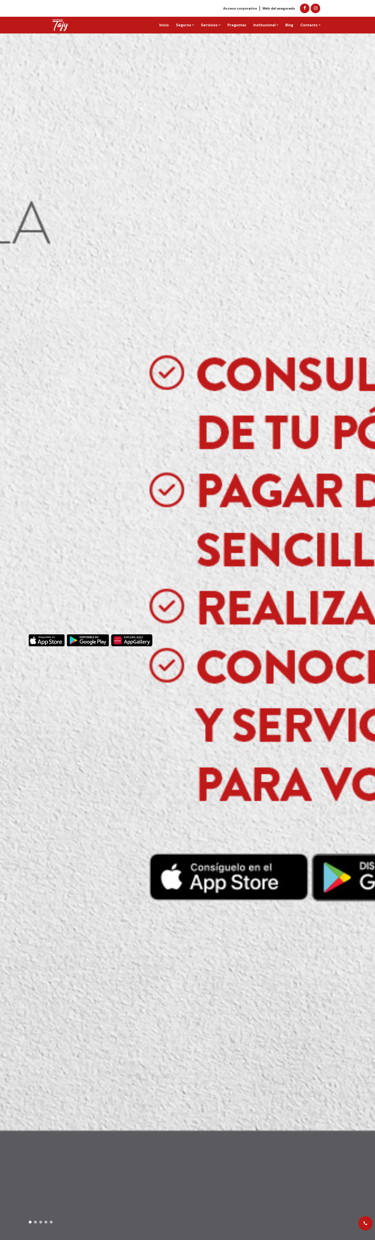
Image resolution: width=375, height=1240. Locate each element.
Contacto (309, 25)
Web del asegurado (278, 8)
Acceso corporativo (240, 8)
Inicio (164, 25)
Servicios (209, 25)
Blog (289, 25)
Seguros (183, 25)
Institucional (264, 25)
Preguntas (236, 25)
